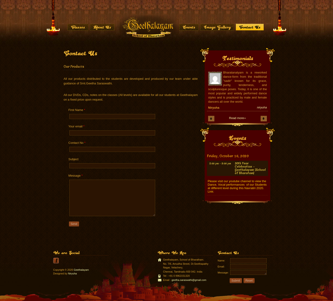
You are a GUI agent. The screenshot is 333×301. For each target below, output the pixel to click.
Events (189, 27)
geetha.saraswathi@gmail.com (189, 280)
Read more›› (237, 118)
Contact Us (249, 27)
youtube (56, 260)
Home (147, 27)
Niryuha (72, 273)
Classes (78, 27)
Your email (76, 126)
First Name (76, 110)
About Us (102, 27)
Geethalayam (81, 269)
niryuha (262, 107)
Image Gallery (217, 27)
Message (75, 175)
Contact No (77, 142)
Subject (73, 159)
